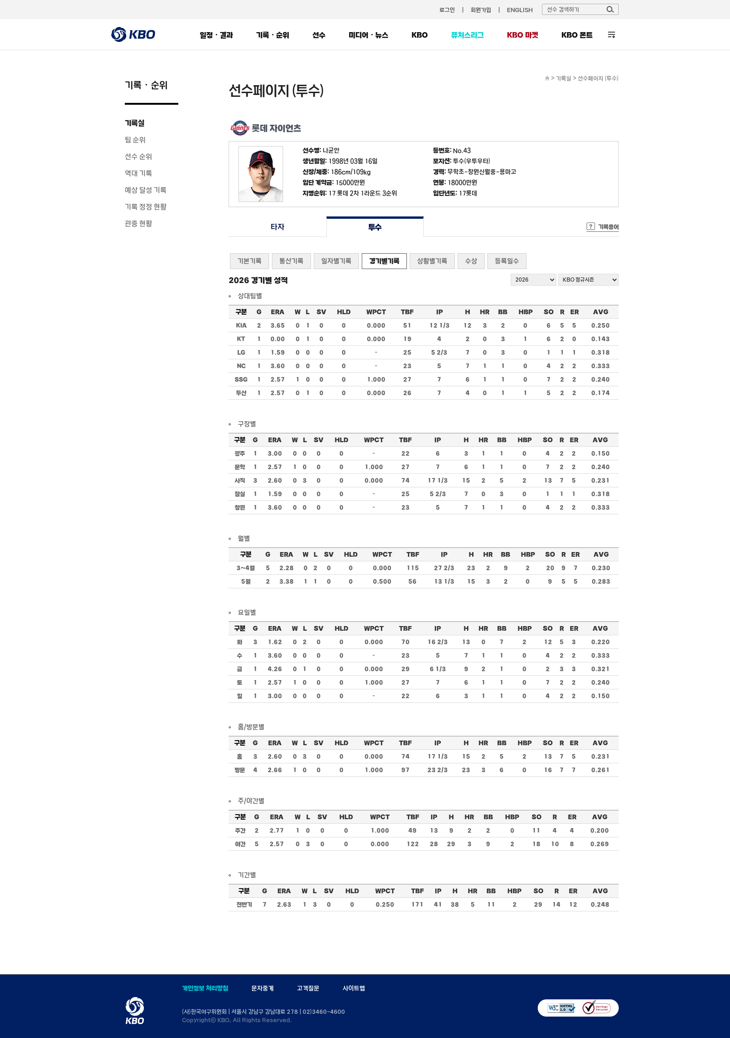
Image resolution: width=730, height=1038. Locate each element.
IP (439, 312)
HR (484, 312)
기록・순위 (272, 35)
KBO (420, 35)
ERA (277, 312)
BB (502, 312)
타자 (277, 226)
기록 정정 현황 (146, 206)
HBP (526, 312)
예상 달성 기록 (146, 190)
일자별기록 (336, 261)
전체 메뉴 (611, 34)
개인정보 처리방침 (205, 988)
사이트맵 (354, 988)
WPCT (376, 312)
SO (549, 312)
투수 (375, 226)
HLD (344, 312)
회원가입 (481, 10)
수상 (471, 261)
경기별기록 (384, 261)
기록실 (134, 123)
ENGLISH (520, 10)
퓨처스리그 (467, 35)
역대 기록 (138, 173)
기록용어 (608, 226)
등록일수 (507, 261)
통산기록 (291, 261)
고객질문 (308, 988)
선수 (318, 35)
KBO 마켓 (522, 35)
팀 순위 (135, 139)
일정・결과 (216, 35)
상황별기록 (432, 261)
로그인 (447, 10)
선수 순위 (138, 156)
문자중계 (262, 988)
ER (574, 312)
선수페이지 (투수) (598, 78)
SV (321, 312)
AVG (600, 312)
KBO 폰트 (577, 35)
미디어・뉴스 (368, 35)
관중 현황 (138, 223)
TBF (407, 312)
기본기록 (249, 261)
